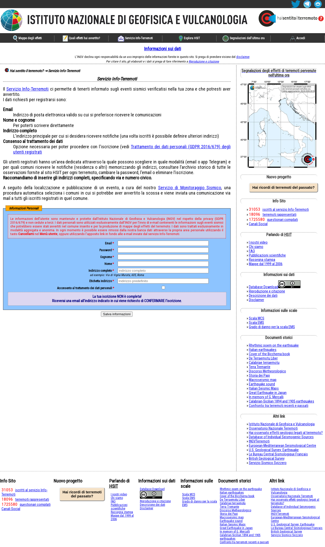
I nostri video (258, 242)
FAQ (252, 251)
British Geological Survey (267, 458)
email (108, 243)
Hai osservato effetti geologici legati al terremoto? (286, 433)
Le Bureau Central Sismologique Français (278, 454)
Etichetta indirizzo (100, 281)
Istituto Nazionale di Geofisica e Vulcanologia (282, 424)
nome (108, 264)
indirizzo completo (100, 270)
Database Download (263, 287)
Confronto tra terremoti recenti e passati (278, 406)
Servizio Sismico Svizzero (268, 463)
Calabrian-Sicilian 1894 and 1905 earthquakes (281, 401)
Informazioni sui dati (162, 48)
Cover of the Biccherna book (269, 354)
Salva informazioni (117, 314)
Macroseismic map (262, 380)
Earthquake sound (262, 384)
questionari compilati (282, 220)
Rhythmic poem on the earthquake (274, 345)
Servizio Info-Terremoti (27, 89)
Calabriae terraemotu (264, 363)
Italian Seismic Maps (264, 388)
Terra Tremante (259, 367)
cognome (106, 257)
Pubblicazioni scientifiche (267, 255)
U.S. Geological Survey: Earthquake (274, 450)
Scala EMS (256, 323)
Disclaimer (256, 300)
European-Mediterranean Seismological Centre (282, 446)
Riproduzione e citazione (204, 61)
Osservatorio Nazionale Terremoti (273, 428)
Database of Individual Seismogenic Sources (281, 437)
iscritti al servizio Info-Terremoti (286, 209)
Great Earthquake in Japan (268, 393)
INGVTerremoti (259, 441)
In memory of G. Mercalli (266, 397)
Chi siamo (256, 247)
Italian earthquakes (262, 350)
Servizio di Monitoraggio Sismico (189, 187)
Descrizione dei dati (263, 295)
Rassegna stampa (262, 260)
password (105, 250)
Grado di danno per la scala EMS (272, 327)
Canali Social (258, 224)
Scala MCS (256, 318)
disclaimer (242, 57)
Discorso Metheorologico (267, 371)
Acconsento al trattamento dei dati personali (84, 288)
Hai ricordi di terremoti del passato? (283, 187)
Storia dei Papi (259, 375)
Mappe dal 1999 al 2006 (266, 264)
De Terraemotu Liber (263, 358)
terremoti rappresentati (279, 215)
